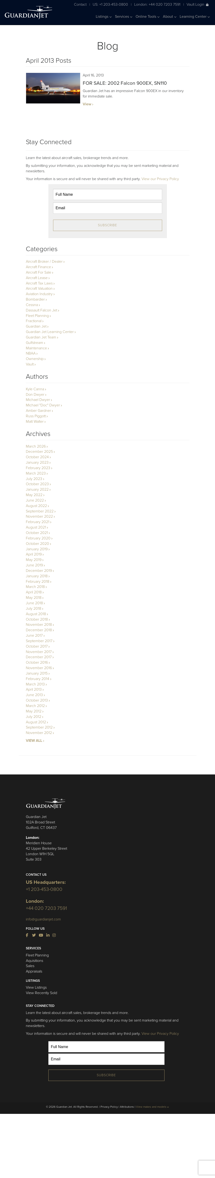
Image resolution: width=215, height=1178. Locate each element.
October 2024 (37, 457)
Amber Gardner (38, 410)
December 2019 (39, 570)
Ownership (35, 358)
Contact (80, 4)
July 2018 (33, 608)
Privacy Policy (109, 1106)
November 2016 (39, 668)
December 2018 (39, 630)
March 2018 (35, 586)
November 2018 (39, 624)
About (169, 16)
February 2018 (37, 581)
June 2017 (34, 635)
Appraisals (34, 971)
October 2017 (37, 646)
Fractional (33, 321)
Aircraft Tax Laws (39, 283)
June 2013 (34, 695)
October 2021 (37, 532)
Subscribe (107, 225)
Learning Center (195, 16)
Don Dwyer (35, 394)
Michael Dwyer (38, 399)
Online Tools (148, 16)
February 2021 (37, 522)
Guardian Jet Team (41, 337)
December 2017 (39, 657)
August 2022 (36, 505)
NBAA (31, 353)
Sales (30, 966)
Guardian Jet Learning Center (50, 331)
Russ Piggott (36, 416)
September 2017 (39, 641)
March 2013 (35, 684)
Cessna (32, 304)
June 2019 (34, 565)
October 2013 (37, 700)
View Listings (36, 987)
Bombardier (35, 299)
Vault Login (198, 4)
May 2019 (33, 559)
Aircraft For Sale (38, 272)
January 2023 (37, 462)
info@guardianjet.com (43, 919)
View (87, 104)
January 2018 (37, 576)
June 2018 (34, 603)
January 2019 (37, 549)
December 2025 (39, 451)
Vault (30, 364)
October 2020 (37, 543)
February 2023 (38, 468)
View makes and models (152, 1106)
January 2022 (37, 489)
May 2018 (33, 597)
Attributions (127, 1106)
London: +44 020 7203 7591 (157, 4)
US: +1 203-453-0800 (110, 4)
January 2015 (37, 673)
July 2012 (33, 716)
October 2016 (37, 662)
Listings (104, 16)
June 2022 (35, 500)
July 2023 (34, 478)
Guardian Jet (36, 326)
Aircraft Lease (37, 278)
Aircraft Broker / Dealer (44, 261)
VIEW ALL (34, 740)
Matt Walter (35, 421)
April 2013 (34, 689)
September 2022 (40, 511)
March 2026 (36, 446)
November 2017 (39, 651)
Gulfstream (34, 342)
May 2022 (34, 495)
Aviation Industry (39, 294)
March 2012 (35, 705)
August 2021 (36, 527)
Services (123, 16)
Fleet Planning (37, 315)
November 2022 (39, 516)
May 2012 (33, 711)
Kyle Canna (35, 389)
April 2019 (34, 554)
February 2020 (38, 538)
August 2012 (36, 722)
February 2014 (37, 678)
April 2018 (34, 592)
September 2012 (39, 727)
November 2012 (39, 732)
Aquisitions (34, 960)
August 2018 (36, 614)
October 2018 (37, 619)
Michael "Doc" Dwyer (43, 405)
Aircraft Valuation (39, 288)
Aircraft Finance (38, 267)
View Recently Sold (41, 993)
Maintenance (36, 348)
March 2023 (36, 473)
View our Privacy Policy (160, 179)
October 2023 (37, 484)
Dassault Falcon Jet (41, 310)
